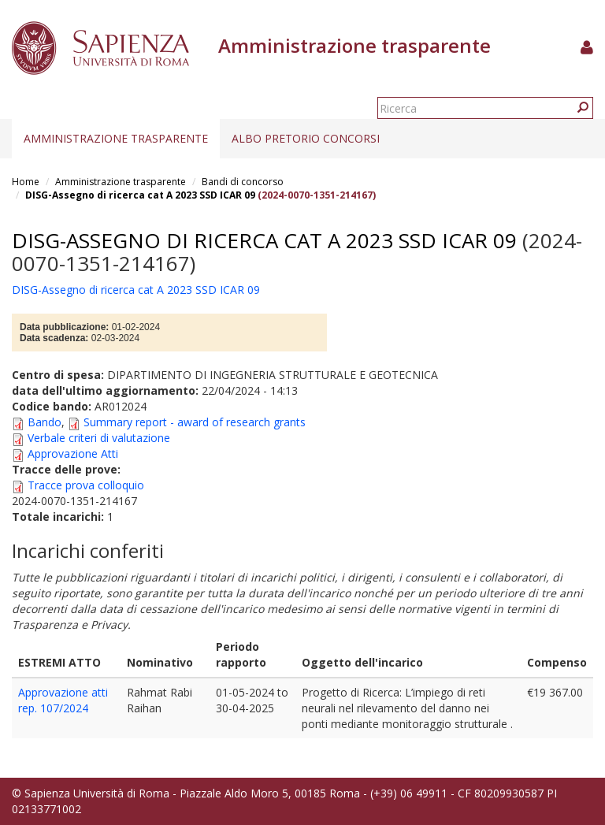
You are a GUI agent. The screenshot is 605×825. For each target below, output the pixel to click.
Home (25, 181)
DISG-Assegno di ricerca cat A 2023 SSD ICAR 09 (140, 195)
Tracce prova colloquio (86, 485)
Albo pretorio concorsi (306, 138)
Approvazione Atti (73, 453)
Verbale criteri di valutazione (99, 437)
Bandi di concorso (243, 181)
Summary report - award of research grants (195, 421)
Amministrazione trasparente (116, 138)
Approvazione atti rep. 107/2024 (63, 700)
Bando (44, 421)
